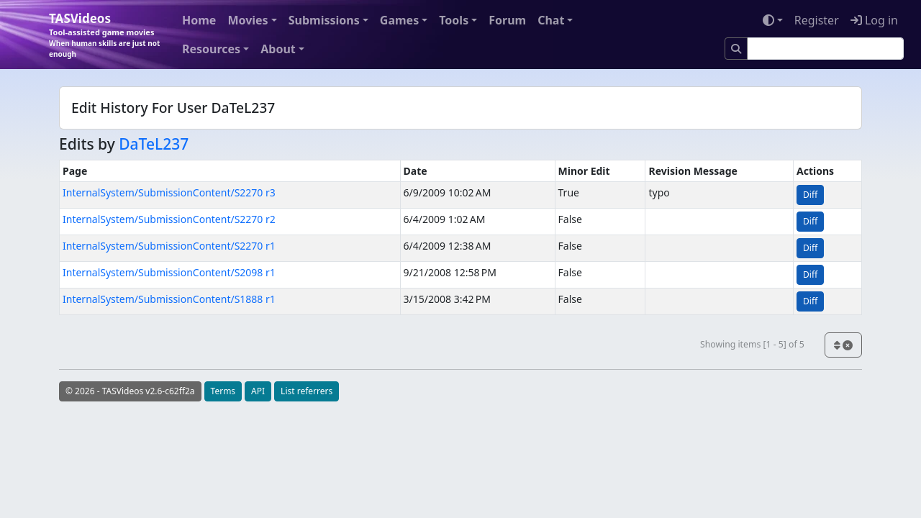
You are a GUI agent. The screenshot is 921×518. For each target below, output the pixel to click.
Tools (453, 20)
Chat (550, 20)
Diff (810, 194)
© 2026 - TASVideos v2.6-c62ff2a (130, 391)
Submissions (324, 20)
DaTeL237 (154, 144)
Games (399, 20)
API (258, 391)
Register (816, 20)
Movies (247, 20)
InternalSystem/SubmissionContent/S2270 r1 (169, 246)
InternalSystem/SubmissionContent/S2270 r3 (169, 192)
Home (199, 20)
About (278, 49)
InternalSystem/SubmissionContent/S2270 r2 (169, 219)
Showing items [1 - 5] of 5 (752, 344)
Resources (211, 49)
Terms (223, 391)
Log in (874, 20)
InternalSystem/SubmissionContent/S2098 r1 (169, 272)
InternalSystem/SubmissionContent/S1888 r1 (169, 299)
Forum (507, 20)
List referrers (306, 391)
